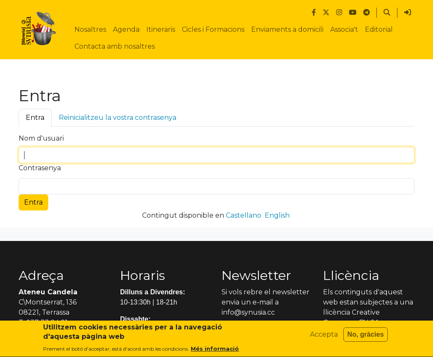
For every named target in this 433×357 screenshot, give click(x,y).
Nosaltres (90, 29)
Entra (35, 117)
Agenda (126, 29)
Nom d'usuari (41, 138)
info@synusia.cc (248, 312)
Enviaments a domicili (287, 29)
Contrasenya (40, 168)
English (277, 215)
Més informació (215, 352)
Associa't (344, 29)
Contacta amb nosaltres (114, 46)
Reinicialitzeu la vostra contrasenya (117, 117)
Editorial (379, 29)
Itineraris (160, 29)
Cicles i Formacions (213, 29)
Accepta (324, 337)
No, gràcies (365, 337)
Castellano (243, 215)
